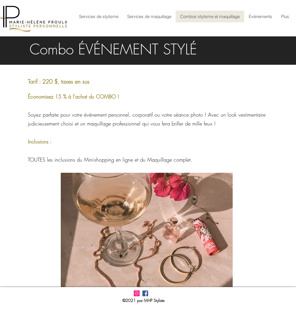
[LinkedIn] (162, 293)
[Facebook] (154, 293)
